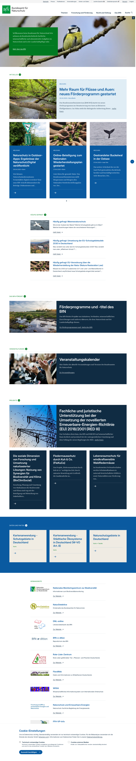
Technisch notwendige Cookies (33, 742)
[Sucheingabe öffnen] (129, 13)
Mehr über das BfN (19, 49)
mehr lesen (58, 232)
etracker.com (43, 737)
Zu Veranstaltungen (66, 373)
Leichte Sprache (99, 1)
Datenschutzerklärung (94, 737)
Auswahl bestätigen (31, 752)
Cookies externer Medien (80, 742)
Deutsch (124, 1)
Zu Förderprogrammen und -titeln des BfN (75, 327)
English (132, 1)
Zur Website (58, 596)
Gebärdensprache (113, 1)
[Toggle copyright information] (133, 17)
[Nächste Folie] (132, 161)
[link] (64, 13)
